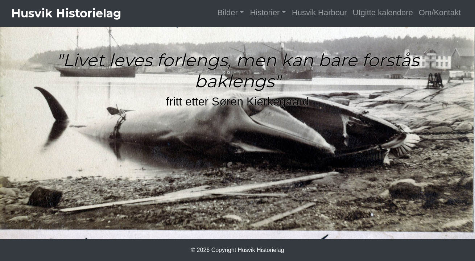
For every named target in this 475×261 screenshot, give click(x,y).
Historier (265, 12)
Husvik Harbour (319, 12)
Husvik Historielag (66, 13)
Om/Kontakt (440, 12)
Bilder (228, 12)
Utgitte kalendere (383, 12)
